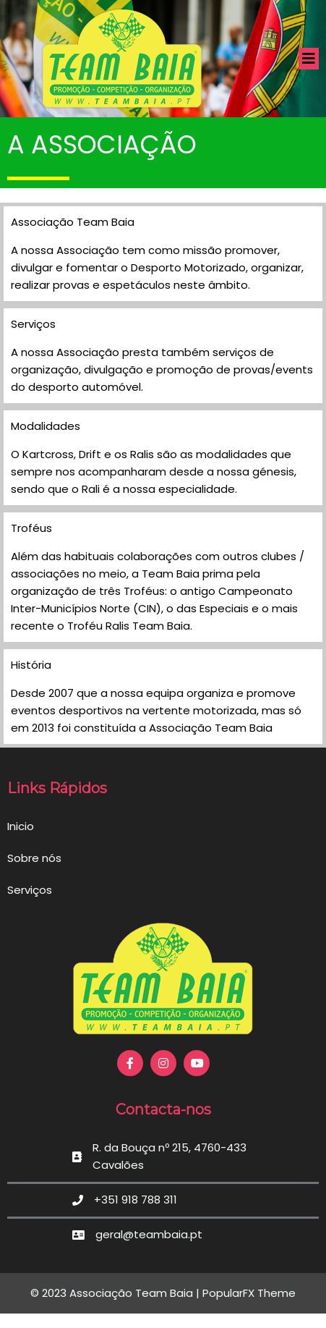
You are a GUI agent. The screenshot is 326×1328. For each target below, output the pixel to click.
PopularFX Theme (249, 1292)
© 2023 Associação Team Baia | (116, 1292)
